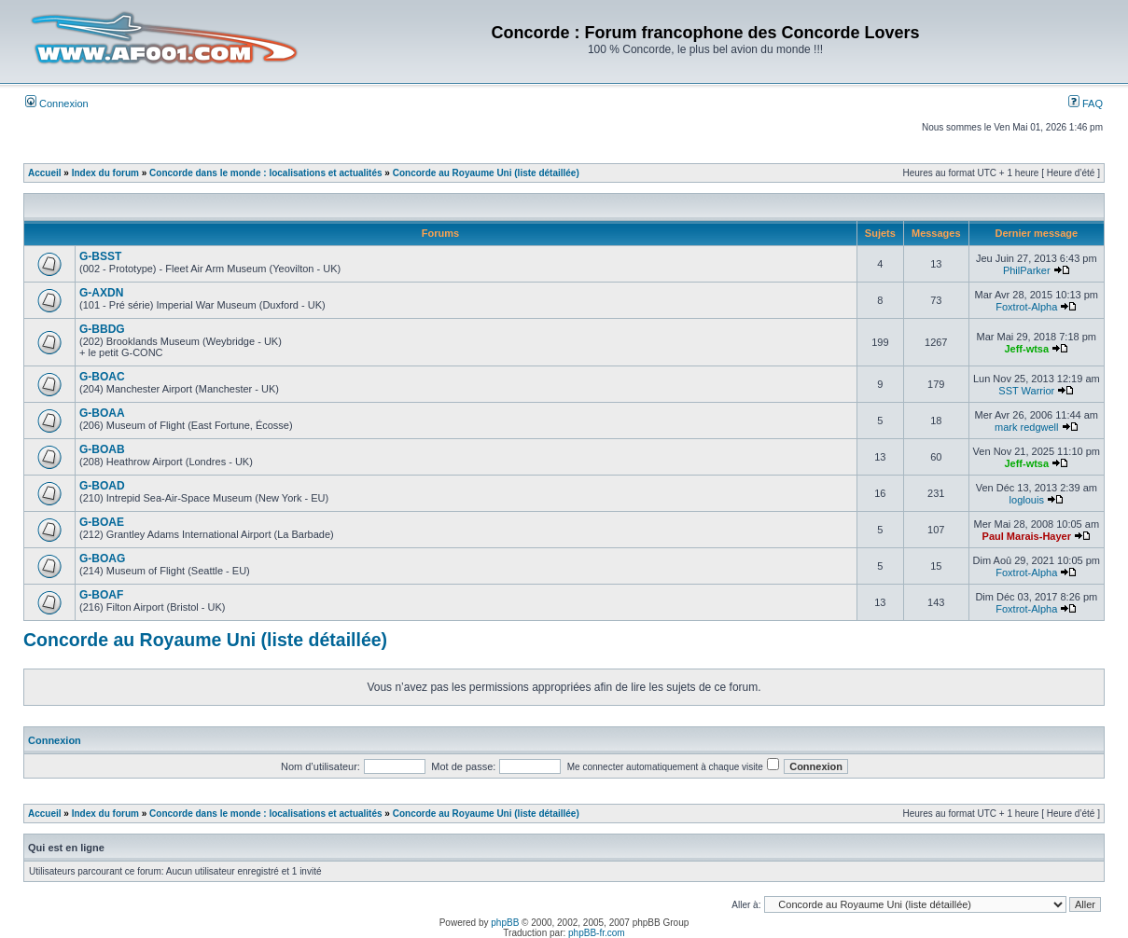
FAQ (1085, 103)
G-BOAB (102, 449)
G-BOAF (101, 594)
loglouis (1027, 499)
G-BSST (100, 256)
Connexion (57, 103)
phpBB (505, 922)
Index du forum (105, 173)
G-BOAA (102, 413)
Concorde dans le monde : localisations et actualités (266, 173)
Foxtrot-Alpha (1026, 306)
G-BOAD (102, 485)
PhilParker (1027, 270)
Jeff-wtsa (1026, 348)
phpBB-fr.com (596, 933)
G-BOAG (102, 558)
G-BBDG (102, 329)
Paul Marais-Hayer (1026, 536)
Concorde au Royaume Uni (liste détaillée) (486, 173)
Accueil (45, 173)
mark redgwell (1026, 427)
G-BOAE (101, 522)
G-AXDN (101, 292)
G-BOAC (102, 376)
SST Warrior (1026, 390)
